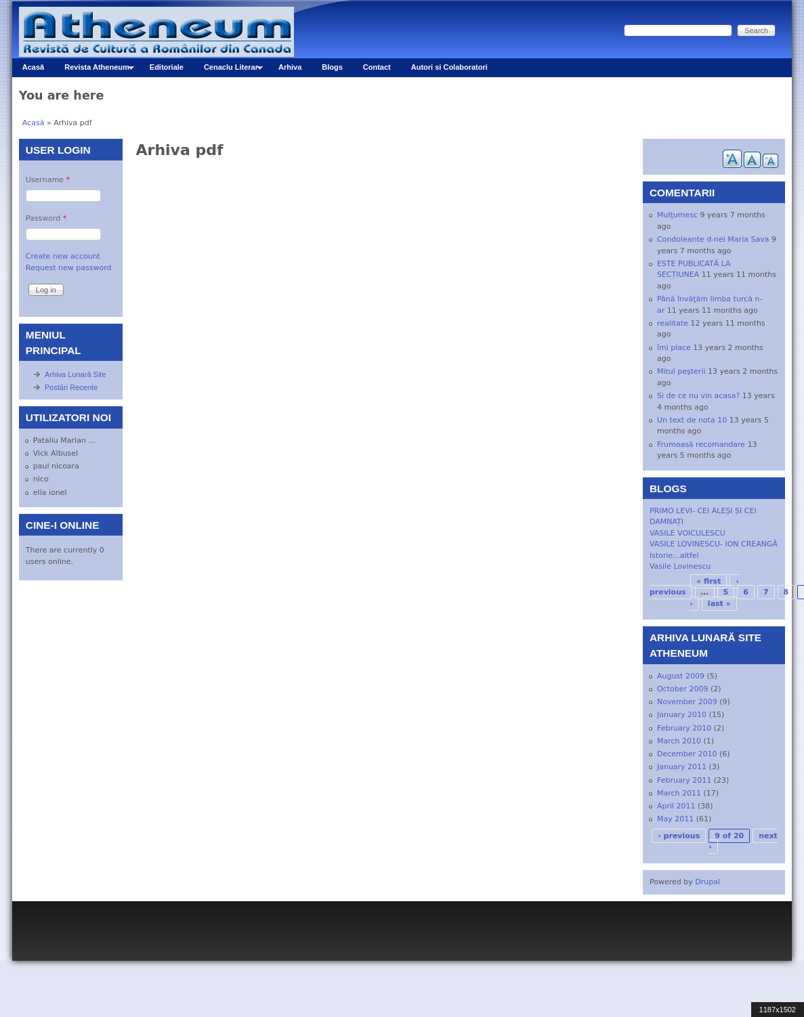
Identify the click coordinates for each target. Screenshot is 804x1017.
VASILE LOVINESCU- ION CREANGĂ (714, 544)
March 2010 (679, 741)
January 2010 (681, 714)
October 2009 (682, 689)
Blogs (332, 67)
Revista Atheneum (93, 70)
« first (708, 581)
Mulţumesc (677, 215)
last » (719, 603)
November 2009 (687, 701)
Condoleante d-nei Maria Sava (713, 239)
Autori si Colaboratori (449, 67)
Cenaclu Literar (228, 70)
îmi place (674, 347)
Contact (377, 67)
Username (48, 179)
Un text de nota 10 (692, 420)
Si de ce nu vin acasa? (698, 395)
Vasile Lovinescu (680, 566)
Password (46, 218)
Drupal (707, 882)
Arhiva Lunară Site (75, 374)
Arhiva (289, 67)
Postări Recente (71, 387)
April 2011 (676, 806)
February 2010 (684, 728)
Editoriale (167, 67)
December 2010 (687, 754)
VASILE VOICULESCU (687, 533)
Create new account (63, 256)
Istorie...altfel (674, 555)
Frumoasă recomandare (701, 444)
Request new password (69, 267)
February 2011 (684, 780)
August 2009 (680, 676)
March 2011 (679, 793)
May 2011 (675, 819)
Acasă (33, 67)
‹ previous (679, 835)
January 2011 (681, 766)
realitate (672, 323)
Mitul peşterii (681, 371)
